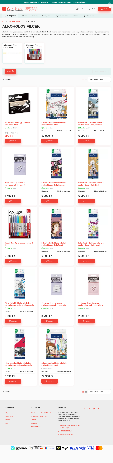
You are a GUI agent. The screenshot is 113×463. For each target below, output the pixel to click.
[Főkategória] (3, 21)
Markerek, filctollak (14, 21)
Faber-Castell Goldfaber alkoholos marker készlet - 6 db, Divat (91, 184)
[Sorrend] (99, 79)
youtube (98, 408)
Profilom (7, 420)
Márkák (24, 16)
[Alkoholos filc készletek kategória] (34, 46)
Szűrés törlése (99, 71)
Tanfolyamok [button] (46, 16)
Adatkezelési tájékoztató (39, 416)
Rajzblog (35, 16)
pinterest (94, 408)
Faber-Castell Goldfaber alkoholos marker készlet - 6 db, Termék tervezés (19, 304)
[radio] (86, 79)
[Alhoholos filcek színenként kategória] (12, 46)
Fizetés (33, 420)
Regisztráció (9, 416)
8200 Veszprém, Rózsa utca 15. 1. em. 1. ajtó (70, 427)
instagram (89, 408)
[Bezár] (109, 2)
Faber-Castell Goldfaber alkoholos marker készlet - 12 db (54, 124)
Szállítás (34, 423)
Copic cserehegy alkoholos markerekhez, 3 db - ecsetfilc (15, 184)
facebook (85, 408)
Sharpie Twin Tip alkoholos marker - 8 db (19, 244)
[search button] (80, 9)
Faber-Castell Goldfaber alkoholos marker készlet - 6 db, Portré (54, 244)
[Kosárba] (13, 141)
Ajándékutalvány (88, 16)
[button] (10, 16)
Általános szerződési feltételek (41, 413)
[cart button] (104, 9)
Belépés (7, 413)
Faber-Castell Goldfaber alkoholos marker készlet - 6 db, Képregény (54, 184)
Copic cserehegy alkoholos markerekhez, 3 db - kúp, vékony (90, 304)
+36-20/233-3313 (31, 8)
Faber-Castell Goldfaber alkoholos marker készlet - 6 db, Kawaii (91, 244)
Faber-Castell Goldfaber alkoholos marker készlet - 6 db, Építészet (91, 124)
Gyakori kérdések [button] (61, 16)
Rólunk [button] (75, 16)
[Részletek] (49, 381)
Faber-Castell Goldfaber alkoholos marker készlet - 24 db (54, 364)
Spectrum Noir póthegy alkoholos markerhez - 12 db (17, 124)
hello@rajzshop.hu (31, 10)
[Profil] (92, 9)
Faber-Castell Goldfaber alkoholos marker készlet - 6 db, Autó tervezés (18, 364)
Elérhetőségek (36, 426)
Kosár (6, 423)
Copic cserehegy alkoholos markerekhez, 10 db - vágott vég (53, 304)
